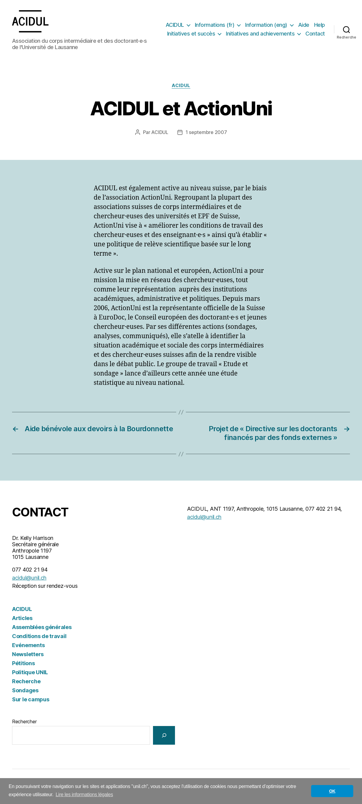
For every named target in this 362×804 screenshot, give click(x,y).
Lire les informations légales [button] (84, 794)
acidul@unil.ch (29, 579)
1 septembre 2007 (206, 133)
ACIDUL (175, 25)
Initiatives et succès (191, 34)
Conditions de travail (39, 637)
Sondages (25, 691)
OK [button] (332, 791)
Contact (315, 34)
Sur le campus (30, 700)
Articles (22, 619)
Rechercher (24, 723)
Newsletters (28, 655)
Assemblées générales (42, 628)
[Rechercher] (164, 736)
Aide (303, 25)
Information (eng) (266, 25)
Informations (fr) (215, 25)
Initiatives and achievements (260, 34)
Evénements (28, 646)
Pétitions (23, 664)
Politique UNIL (30, 673)
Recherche (26, 682)
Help (319, 25)
